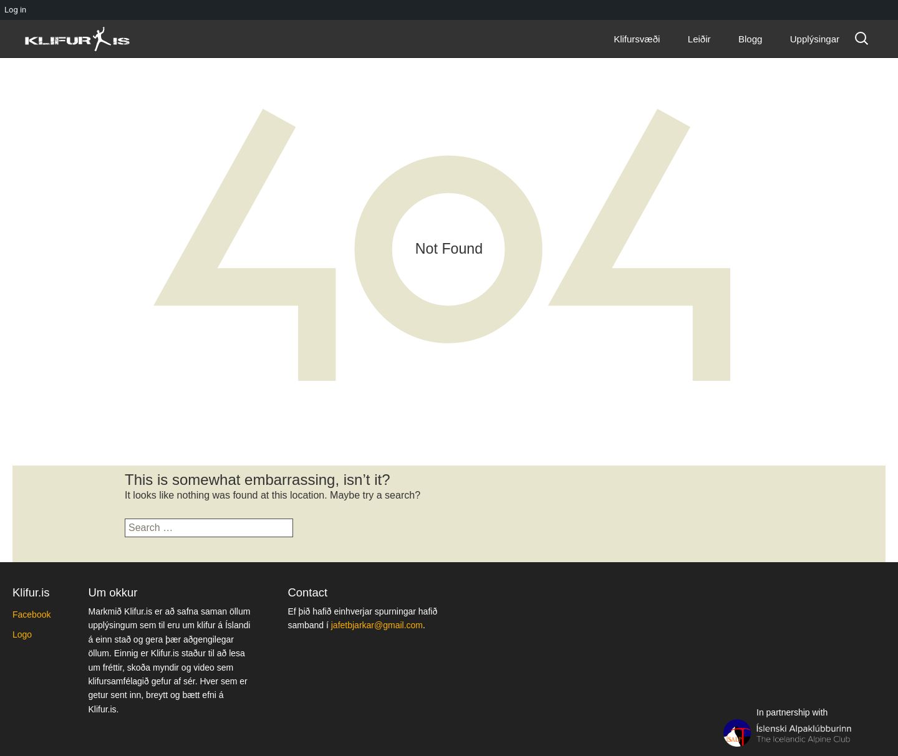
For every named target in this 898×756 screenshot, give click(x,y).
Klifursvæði (637, 39)
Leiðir (699, 39)
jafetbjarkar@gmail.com (377, 625)
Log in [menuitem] (15, 9)
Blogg (750, 39)
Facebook (31, 615)
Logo (22, 634)
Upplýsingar (814, 39)
